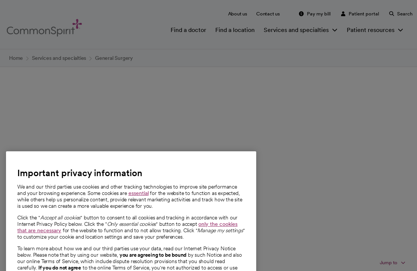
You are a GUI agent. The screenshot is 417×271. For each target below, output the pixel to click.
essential (138, 203)
